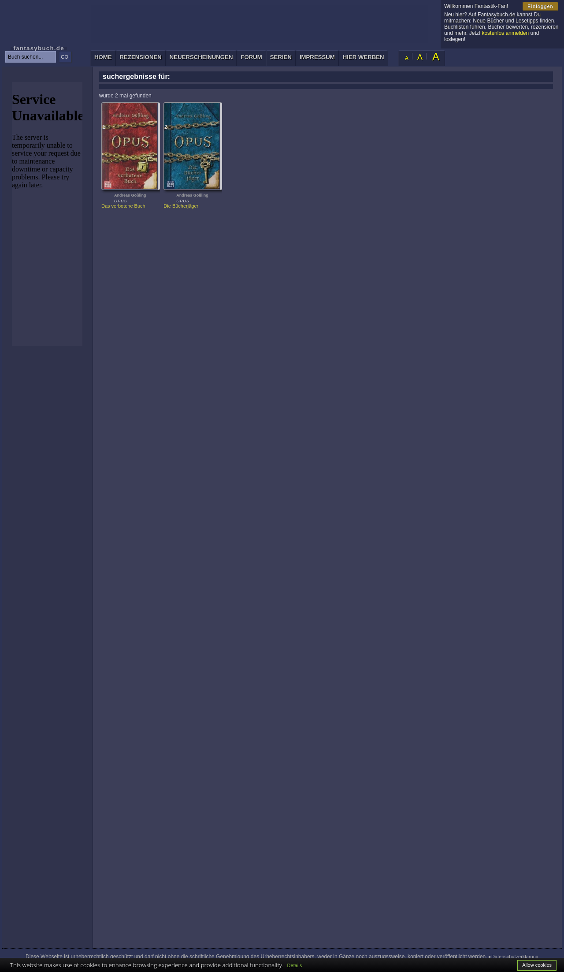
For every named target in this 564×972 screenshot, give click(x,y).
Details (294, 965)
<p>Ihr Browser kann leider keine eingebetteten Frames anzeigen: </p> (47, 214)
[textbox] (30, 57)
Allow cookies (537, 965)
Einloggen (540, 6)
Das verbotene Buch (123, 206)
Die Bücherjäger (180, 206)
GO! (65, 57)
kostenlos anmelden (505, 33)
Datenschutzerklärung (514, 956)
